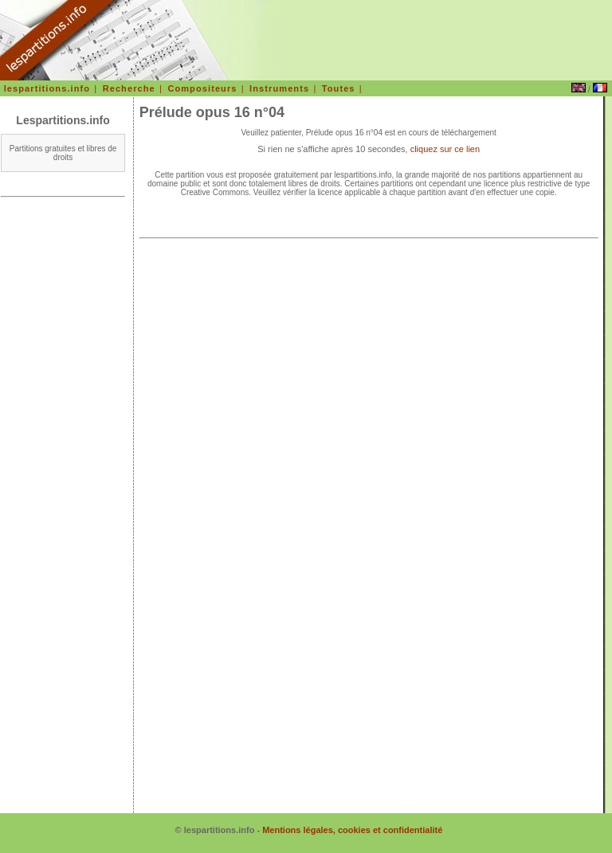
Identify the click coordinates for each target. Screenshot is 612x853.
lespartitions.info (47, 88)
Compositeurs (202, 88)
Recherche (129, 88)
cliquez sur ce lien (445, 149)
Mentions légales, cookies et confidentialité (352, 830)
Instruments (279, 88)
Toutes (338, 88)
